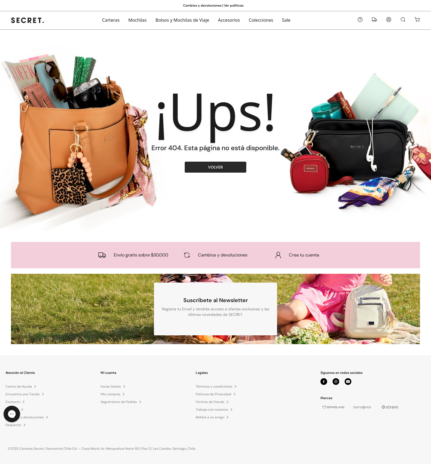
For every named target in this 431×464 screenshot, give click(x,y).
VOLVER (215, 167)
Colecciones (261, 20)
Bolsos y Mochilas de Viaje (182, 20)
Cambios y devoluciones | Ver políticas (213, 5)
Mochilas (137, 20)
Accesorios (229, 20)
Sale (286, 20)
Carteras (110, 20)
